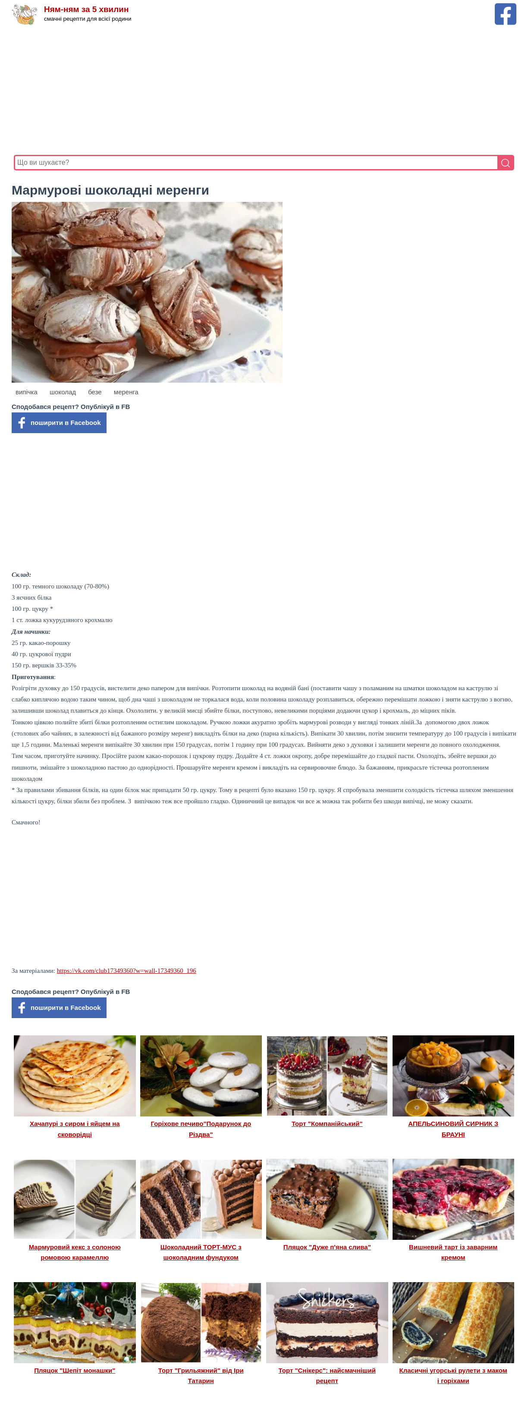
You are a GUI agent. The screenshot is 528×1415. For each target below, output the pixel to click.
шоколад (63, 392)
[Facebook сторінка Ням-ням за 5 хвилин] (505, 7)
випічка (27, 392)
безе (95, 392)
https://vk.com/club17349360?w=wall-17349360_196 (126, 970)
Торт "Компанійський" (327, 1123)
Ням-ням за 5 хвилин (86, 9)
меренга (126, 392)
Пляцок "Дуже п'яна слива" (327, 1247)
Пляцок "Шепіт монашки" (74, 1370)
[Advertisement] (264, 90)
